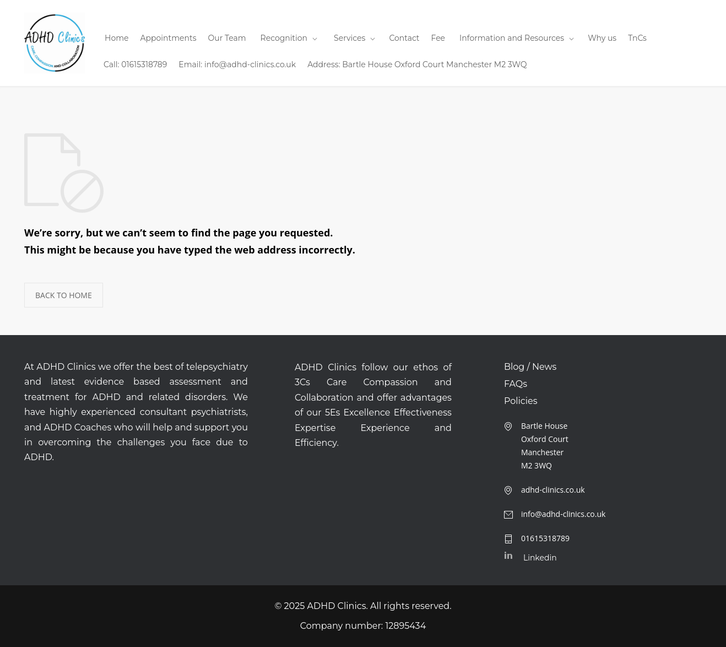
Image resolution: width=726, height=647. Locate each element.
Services (349, 38)
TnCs (637, 38)
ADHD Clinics (336, 606)
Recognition (284, 38)
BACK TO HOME (63, 295)
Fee (438, 38)
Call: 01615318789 (135, 64)
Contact (404, 38)
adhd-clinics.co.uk (553, 489)
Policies (521, 401)
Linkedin (540, 558)
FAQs (515, 384)
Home (116, 38)
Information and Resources (511, 38)
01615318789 (545, 538)
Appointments (168, 38)
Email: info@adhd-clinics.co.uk (237, 64)
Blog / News (530, 367)
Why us (602, 38)
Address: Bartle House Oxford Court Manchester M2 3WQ (417, 64)
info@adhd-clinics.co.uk (563, 514)
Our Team (227, 38)
